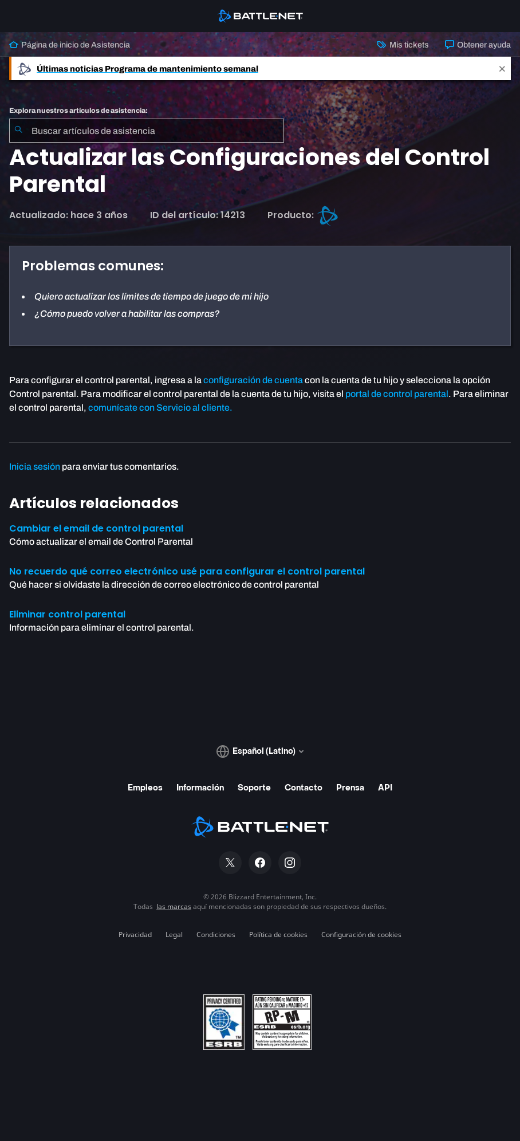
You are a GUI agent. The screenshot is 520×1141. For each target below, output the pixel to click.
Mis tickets (402, 44)
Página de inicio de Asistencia (69, 44)
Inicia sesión (34, 466)
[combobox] (146, 131)
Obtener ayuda (478, 44)
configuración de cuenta (253, 380)
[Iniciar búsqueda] (18, 131)
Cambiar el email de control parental (96, 528)
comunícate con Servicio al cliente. (160, 407)
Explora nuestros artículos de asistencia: (78, 111)
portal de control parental (396, 394)
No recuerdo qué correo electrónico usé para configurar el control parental (187, 571)
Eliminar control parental (67, 614)
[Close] (502, 68)
